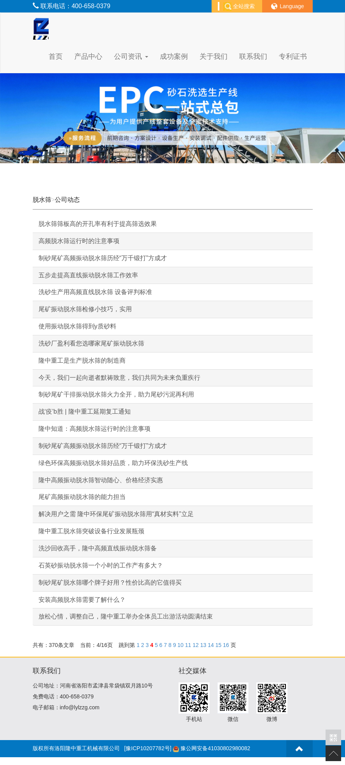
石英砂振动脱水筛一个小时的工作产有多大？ (101, 565)
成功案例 (174, 56)
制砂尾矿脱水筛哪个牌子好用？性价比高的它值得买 (110, 582)
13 (203, 645)
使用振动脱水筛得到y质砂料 (77, 326)
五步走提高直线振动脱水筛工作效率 (88, 275)
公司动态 (67, 199)
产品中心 (88, 56)
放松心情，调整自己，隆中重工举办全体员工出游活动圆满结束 (126, 616)
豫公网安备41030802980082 (215, 748)
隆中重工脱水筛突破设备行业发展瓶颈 (91, 531)
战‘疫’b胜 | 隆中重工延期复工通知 (85, 411)
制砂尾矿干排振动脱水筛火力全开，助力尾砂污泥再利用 (116, 394)
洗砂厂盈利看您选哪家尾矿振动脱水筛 (91, 343)
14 (211, 645)
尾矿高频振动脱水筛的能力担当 (82, 497)
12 (196, 645)
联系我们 (253, 56)
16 (226, 645)
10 (180, 645)
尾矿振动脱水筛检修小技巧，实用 (85, 309)
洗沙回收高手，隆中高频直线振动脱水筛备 (98, 548)
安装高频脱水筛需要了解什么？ (82, 599)
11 (188, 645)
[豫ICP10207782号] (147, 748)
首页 (56, 56)
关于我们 (214, 56)
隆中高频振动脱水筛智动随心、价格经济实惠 (101, 480)
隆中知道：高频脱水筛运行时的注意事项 (95, 428)
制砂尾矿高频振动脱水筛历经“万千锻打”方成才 (103, 258)
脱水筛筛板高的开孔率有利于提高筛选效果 (98, 223)
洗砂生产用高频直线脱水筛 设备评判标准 (95, 292)
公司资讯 (131, 56)
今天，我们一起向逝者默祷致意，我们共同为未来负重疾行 (119, 377)
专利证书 (293, 56)
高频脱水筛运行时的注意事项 (79, 241)
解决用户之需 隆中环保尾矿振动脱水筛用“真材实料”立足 (116, 514)
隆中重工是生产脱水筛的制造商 (82, 360)
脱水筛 (42, 199)
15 (218, 645)
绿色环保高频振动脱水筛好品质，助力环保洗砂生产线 (113, 463)
